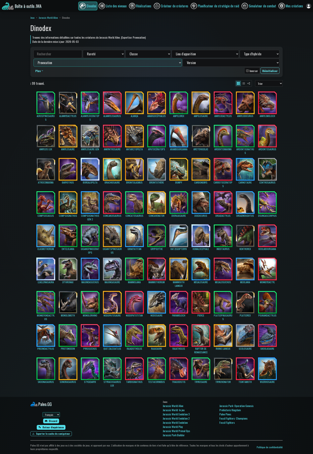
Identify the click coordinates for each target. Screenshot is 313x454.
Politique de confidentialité (270, 447)
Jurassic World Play (173, 427)
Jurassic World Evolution (175, 422)
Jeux (32, 17)
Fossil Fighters (227, 422)
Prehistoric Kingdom (230, 410)
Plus (39, 71)
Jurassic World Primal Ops (176, 431)
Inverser (254, 71)
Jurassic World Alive (48, 17)
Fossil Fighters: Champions (233, 418)
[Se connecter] (308, 6)
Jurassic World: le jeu (173, 410)
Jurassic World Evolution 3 (176, 414)
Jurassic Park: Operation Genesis (236, 406)
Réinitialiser (270, 71)
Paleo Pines (225, 414)
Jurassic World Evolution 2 (176, 418)
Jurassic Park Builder (174, 435)
